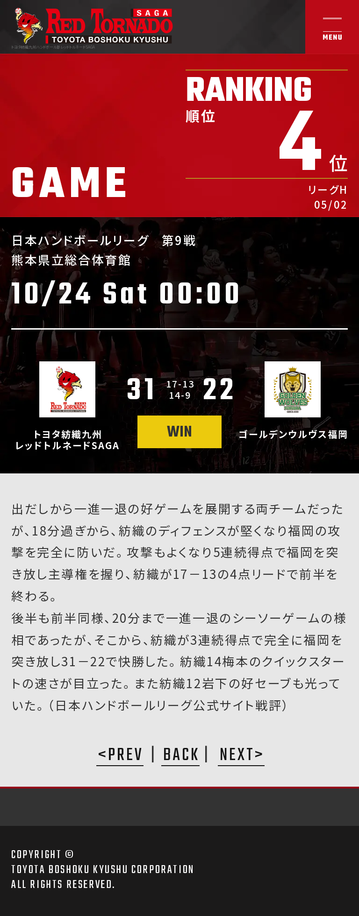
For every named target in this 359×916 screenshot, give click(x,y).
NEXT (237, 756)
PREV (126, 756)
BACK (181, 756)
